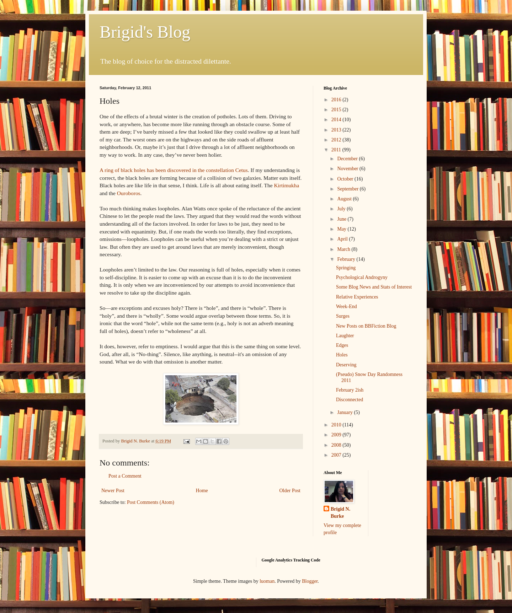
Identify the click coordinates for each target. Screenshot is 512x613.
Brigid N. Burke (340, 512)
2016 (337, 99)
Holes (342, 354)
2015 (337, 109)
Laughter (345, 335)
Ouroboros (128, 193)
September (348, 189)
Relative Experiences (357, 297)
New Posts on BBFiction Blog (366, 326)
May (342, 229)
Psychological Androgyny (362, 277)
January (345, 412)
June (342, 219)
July (342, 208)
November (348, 168)
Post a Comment (125, 476)
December (348, 158)
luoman (267, 581)
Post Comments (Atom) (150, 502)
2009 (337, 434)
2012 (337, 140)
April (343, 239)
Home (202, 490)
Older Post (290, 490)
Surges (343, 316)
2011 (336, 149)
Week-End (346, 306)
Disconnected (349, 399)
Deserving (346, 364)
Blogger (310, 581)
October (345, 179)
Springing (346, 267)
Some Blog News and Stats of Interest (374, 287)
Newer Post (112, 490)
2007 (337, 455)
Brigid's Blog (145, 31)
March (344, 249)
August (345, 198)
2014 (337, 119)
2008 (337, 445)
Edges (342, 345)
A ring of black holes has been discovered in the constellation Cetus (174, 170)
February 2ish (349, 390)
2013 (337, 130)
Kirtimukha (286, 185)
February (346, 259)
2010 (337, 425)
